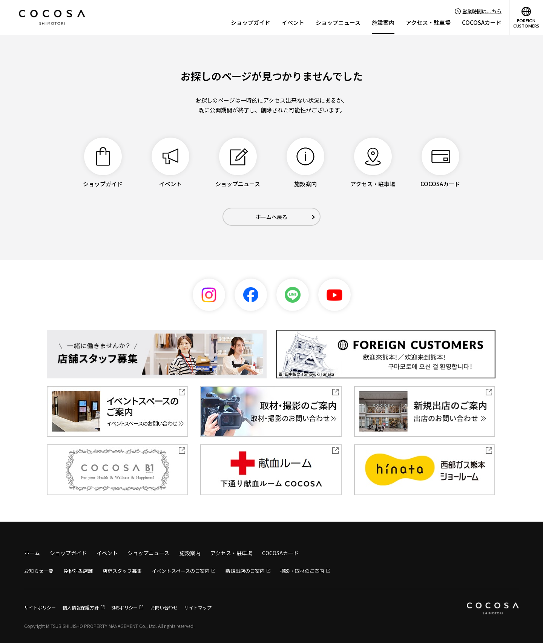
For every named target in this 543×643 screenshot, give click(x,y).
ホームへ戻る (271, 216)
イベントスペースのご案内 (181, 570)
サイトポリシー (40, 607)
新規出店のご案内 (245, 570)
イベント (293, 22)
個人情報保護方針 (81, 607)
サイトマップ (198, 607)
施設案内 (383, 22)
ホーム (32, 553)
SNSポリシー (124, 607)
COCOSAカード (482, 22)
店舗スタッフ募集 (122, 570)
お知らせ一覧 (39, 570)
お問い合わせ (164, 607)
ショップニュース (338, 22)
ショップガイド (250, 22)
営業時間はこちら (482, 11)
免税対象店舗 (78, 570)
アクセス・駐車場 (428, 22)
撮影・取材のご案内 (302, 570)
